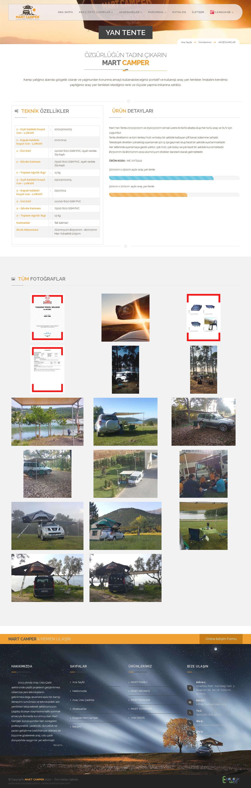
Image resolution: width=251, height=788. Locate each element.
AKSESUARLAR (227, 42)
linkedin (200, 745)
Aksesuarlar (79, 708)
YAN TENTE (138, 717)
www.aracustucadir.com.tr (213, 735)
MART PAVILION (140, 699)
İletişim (76, 726)
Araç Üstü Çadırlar (83, 699)
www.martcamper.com (211, 725)
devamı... (58, 745)
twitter (209, 745)
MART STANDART (141, 708)
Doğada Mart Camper (85, 717)
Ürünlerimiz (205, 42)
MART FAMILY (139, 682)
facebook (191, 745)
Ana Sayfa (186, 42)
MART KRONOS (140, 690)
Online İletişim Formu (221, 639)
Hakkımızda (79, 690)
